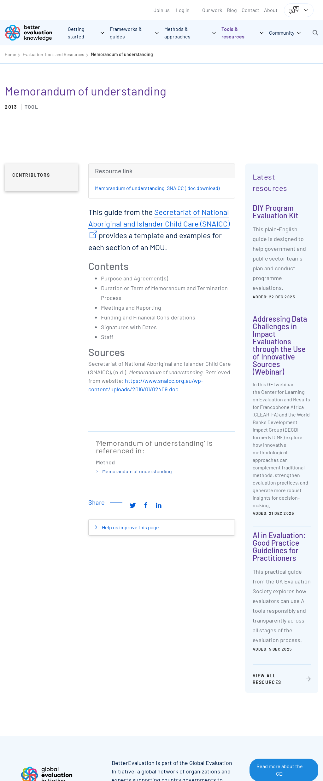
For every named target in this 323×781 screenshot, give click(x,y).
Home (10, 54)
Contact (250, 10)
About (271, 10)
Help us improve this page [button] (130, 527)
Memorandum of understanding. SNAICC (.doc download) (157, 188)
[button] (315, 33)
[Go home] (33, 32)
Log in (183, 10)
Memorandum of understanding (122, 54)
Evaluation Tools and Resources (53, 54)
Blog (232, 10)
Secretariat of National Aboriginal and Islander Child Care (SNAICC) (159, 217)
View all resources (267, 679)
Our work (212, 10)
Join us (162, 10)
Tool (31, 107)
